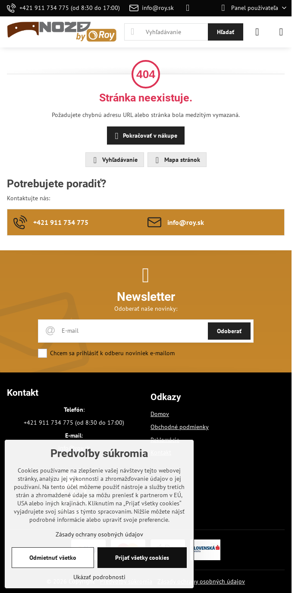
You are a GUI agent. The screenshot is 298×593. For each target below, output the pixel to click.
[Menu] (281, 32)
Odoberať (229, 331)
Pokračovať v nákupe (144, 136)
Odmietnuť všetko (52, 557)
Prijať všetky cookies (142, 557)
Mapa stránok (176, 160)
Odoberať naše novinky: (145, 308)
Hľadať (225, 32)
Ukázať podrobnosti (99, 577)
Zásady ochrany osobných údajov (201, 581)
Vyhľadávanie (114, 160)
